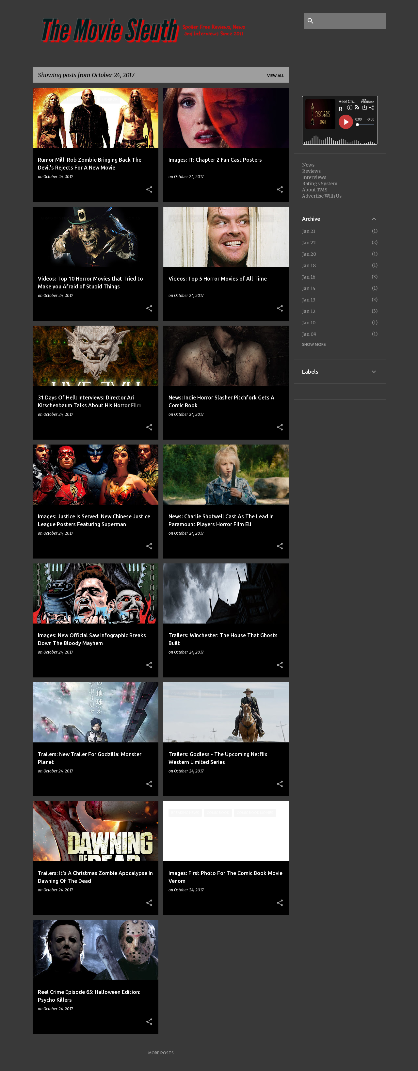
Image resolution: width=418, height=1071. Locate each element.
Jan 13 (308, 300)
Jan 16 (308, 277)
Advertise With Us (322, 196)
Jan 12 (308, 311)
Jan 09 (309, 334)
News (308, 165)
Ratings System (319, 184)
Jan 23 (308, 231)
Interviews (314, 177)
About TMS (315, 190)
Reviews (311, 171)
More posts (161, 1053)
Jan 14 (308, 288)
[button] (149, 190)
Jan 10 (308, 323)
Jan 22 (309, 243)
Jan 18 (309, 265)
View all (275, 75)
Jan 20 (309, 254)
